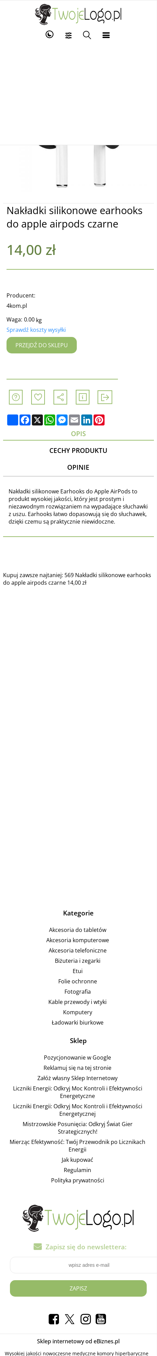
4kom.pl (17, 305)
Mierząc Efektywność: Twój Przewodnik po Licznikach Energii (77, 1145)
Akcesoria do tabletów (77, 930)
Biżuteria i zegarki (77, 961)
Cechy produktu (78, 450)
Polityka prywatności (77, 1180)
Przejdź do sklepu (41, 345)
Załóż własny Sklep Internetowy (77, 1078)
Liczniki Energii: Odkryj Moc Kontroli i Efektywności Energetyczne (77, 1092)
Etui (78, 971)
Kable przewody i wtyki (77, 1002)
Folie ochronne (77, 981)
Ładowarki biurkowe (78, 1022)
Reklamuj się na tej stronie (77, 1068)
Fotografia (77, 991)
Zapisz (78, 1288)
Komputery (77, 1012)
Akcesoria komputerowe (77, 940)
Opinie (78, 467)
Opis (78, 433)
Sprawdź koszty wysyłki (36, 330)
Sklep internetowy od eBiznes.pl (78, 1341)
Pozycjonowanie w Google (77, 1057)
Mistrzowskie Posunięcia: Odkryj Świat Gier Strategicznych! (78, 1127)
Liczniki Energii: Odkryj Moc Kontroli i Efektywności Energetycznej (77, 1110)
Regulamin (77, 1170)
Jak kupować (77, 1160)
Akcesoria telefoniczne (78, 950)
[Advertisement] (78, 93)
